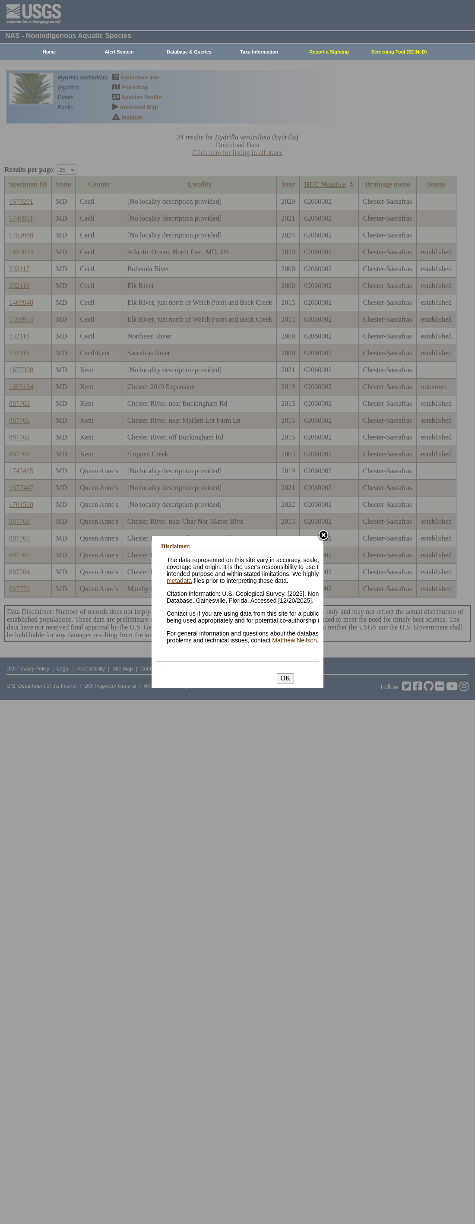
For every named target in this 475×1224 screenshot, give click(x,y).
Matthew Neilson (294, 640)
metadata (179, 580)
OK (285, 678)
